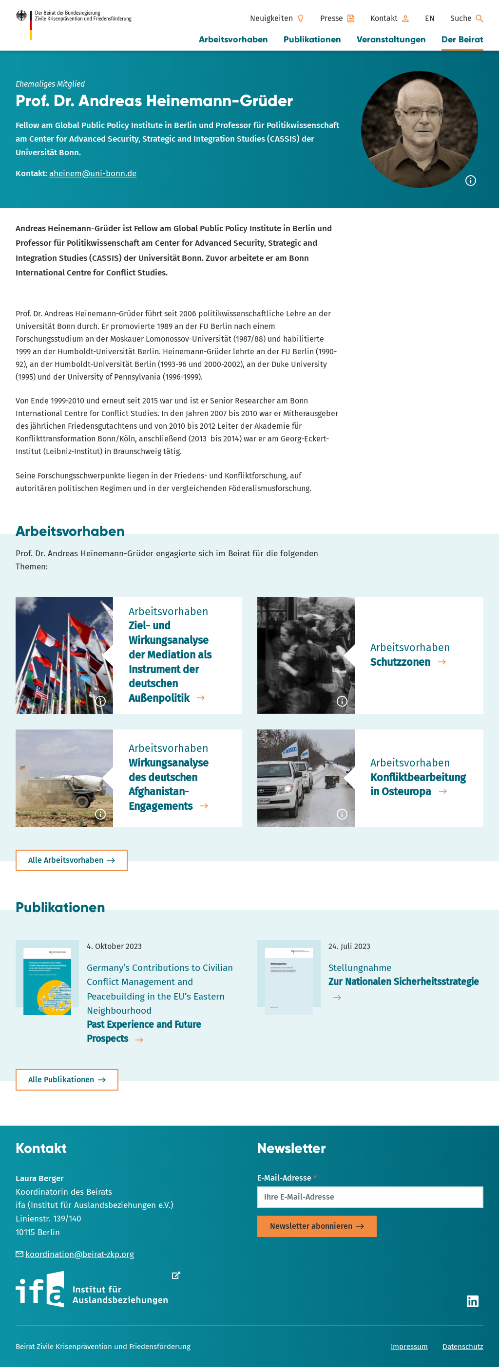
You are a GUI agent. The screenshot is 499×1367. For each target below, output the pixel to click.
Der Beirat (462, 39)
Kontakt (384, 18)
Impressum (409, 1346)
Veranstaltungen (391, 39)
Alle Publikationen (61, 1079)
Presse (331, 18)
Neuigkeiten (271, 18)
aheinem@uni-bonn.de (92, 173)
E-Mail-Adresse (287, 1178)
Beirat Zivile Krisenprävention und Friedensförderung (103, 1346)
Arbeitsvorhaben (233, 39)
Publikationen (312, 39)
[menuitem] (430, 18)
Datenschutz (462, 1346)
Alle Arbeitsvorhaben (65, 860)
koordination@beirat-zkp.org (75, 1254)
